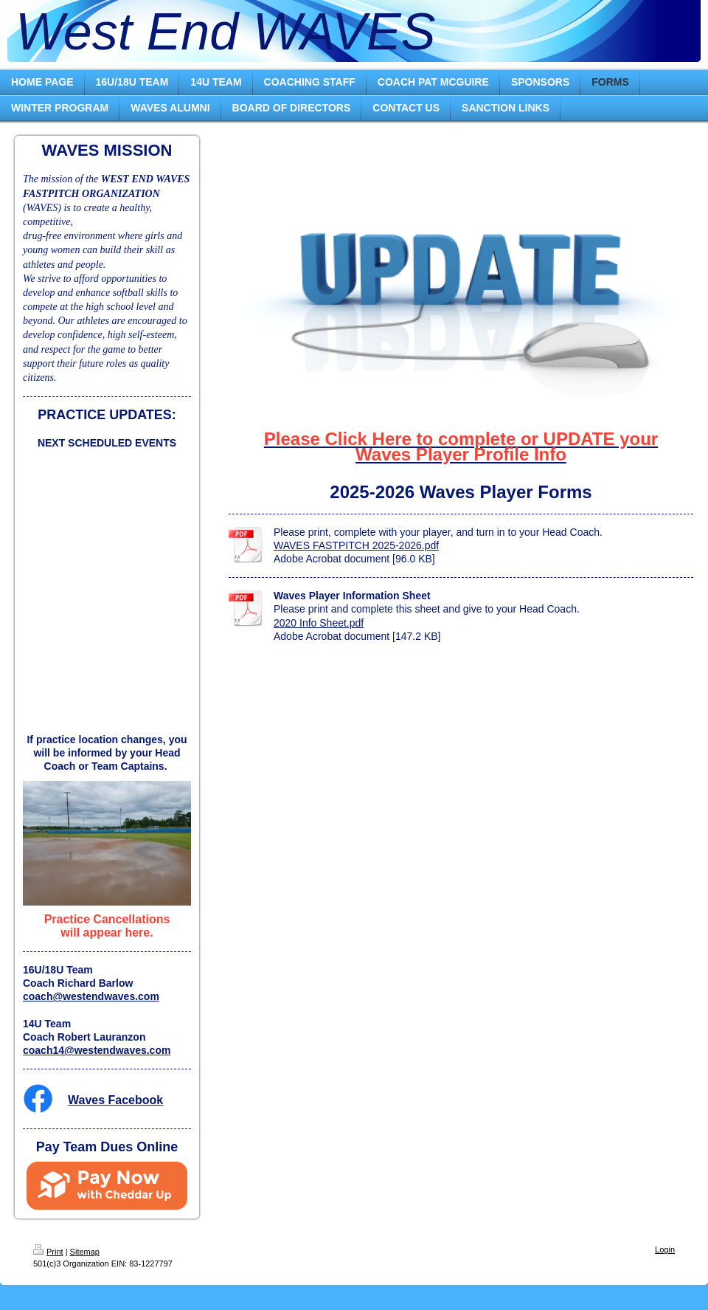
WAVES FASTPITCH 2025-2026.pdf (356, 545)
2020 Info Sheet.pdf (319, 623)
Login (665, 1249)
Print (48, 1251)
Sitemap (85, 1251)
